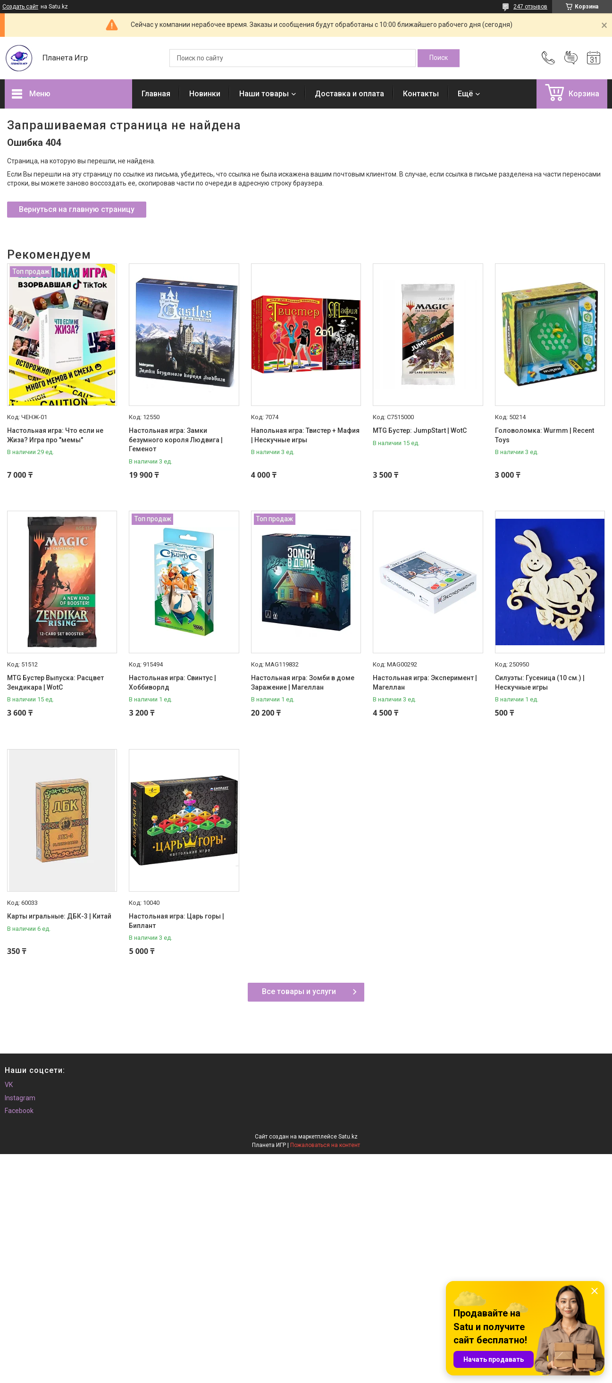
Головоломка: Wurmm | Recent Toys (544, 435)
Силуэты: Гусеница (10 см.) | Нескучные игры (540, 682)
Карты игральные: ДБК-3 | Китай (59, 916)
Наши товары (264, 93)
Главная (156, 93)
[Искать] (439, 58)
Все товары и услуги (299, 991)
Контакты (421, 93)
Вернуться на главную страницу (76, 209)
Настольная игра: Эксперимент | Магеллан (425, 682)
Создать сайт (20, 6)
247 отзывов (530, 6)
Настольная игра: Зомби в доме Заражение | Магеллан (302, 682)
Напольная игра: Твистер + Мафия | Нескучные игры (305, 435)
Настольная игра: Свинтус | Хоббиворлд (172, 682)
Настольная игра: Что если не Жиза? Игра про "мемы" (55, 435)
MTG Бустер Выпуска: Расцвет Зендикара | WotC (55, 682)
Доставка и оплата (349, 93)
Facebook (19, 1110)
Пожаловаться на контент (325, 1145)
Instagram (20, 1098)
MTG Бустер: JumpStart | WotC (420, 430)
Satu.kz (348, 1136)
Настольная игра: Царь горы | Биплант (176, 920)
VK (9, 1084)
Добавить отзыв (571, 58)
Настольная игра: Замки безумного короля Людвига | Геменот (176, 440)
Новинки (204, 93)
